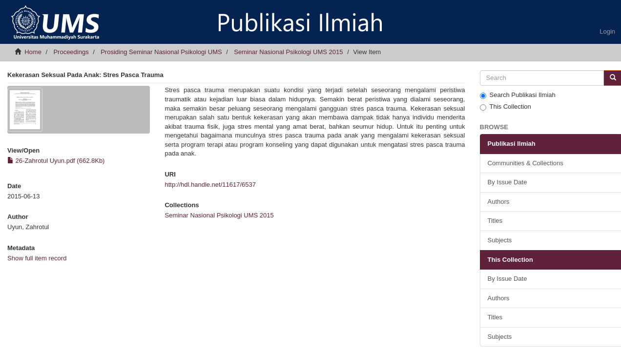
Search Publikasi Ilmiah (518, 95)
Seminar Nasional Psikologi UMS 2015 (288, 52)
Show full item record (36, 258)
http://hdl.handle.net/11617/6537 (210, 184)
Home (32, 52)
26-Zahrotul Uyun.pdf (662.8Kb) (55, 160)
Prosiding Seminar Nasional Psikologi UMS (161, 52)
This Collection (505, 107)
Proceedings (70, 52)
